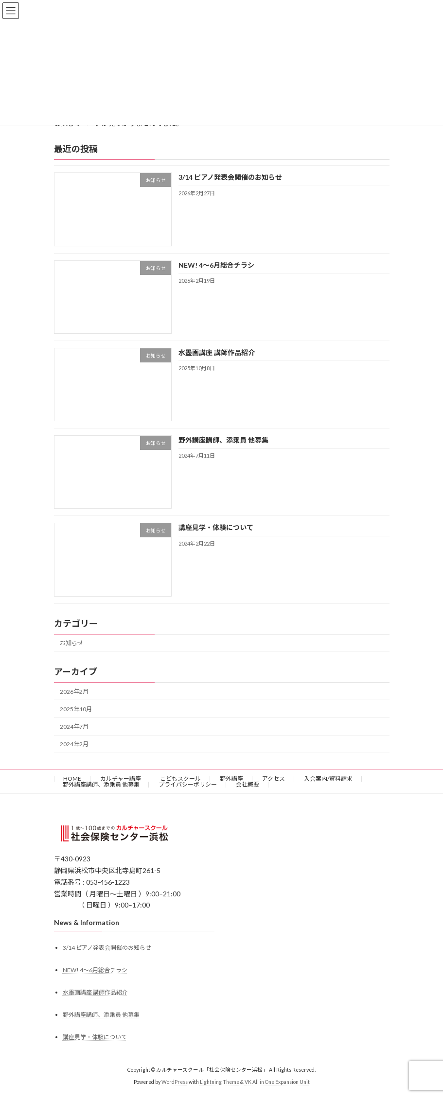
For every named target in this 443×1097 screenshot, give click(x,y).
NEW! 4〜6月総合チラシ (216, 264)
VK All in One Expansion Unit (277, 1082)
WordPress (174, 1082)
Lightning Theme (219, 1082)
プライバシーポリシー (188, 784)
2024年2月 (74, 744)
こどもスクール (180, 778)
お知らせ (71, 643)
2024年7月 (74, 726)
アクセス (273, 778)
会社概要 (247, 784)
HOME (72, 778)
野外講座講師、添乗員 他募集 (223, 440)
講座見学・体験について (215, 527)
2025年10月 (76, 709)
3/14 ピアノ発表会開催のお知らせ (230, 177)
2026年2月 (74, 691)
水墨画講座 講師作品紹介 (216, 352)
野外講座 (231, 778)
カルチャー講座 (120, 778)
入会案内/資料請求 (328, 778)
